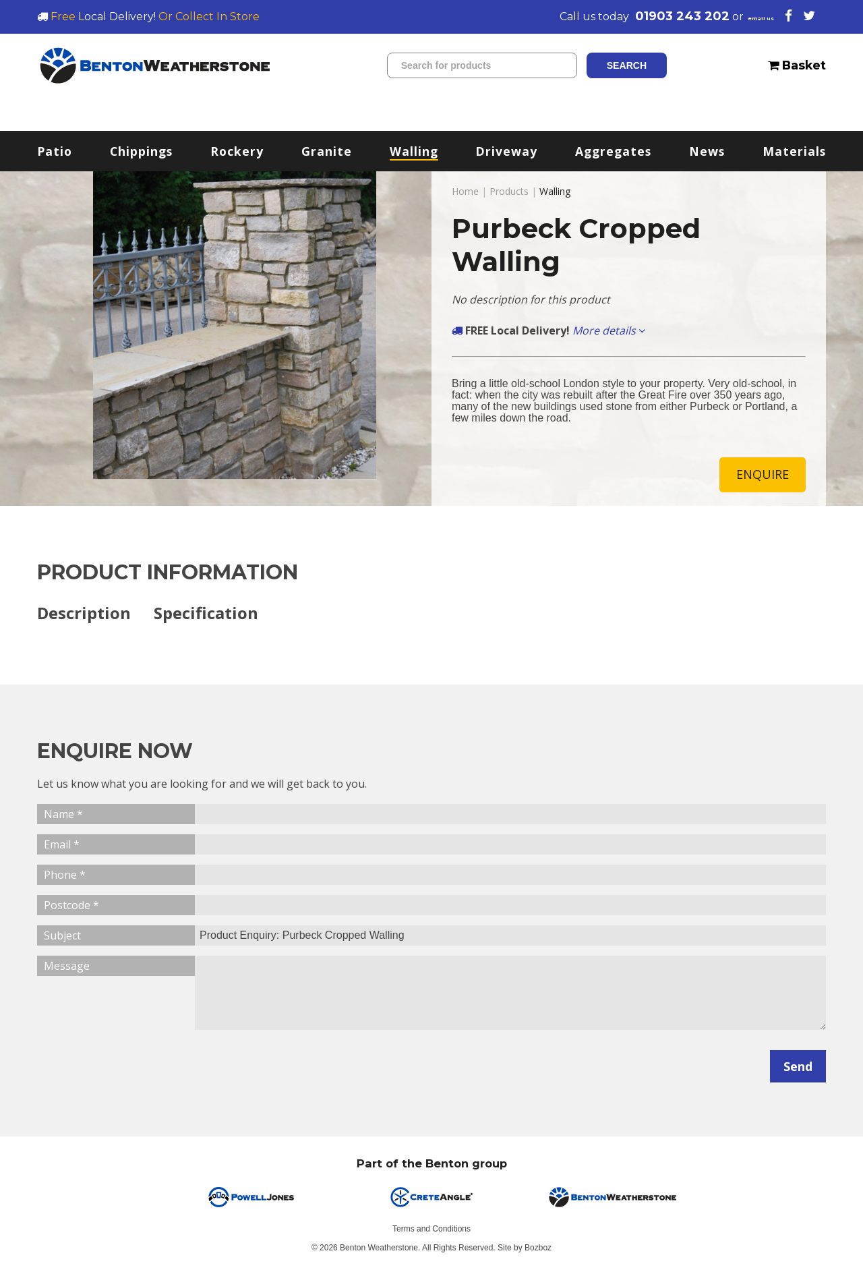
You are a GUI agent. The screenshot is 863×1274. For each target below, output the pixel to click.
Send (797, 1068)
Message (67, 967)
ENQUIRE (762, 475)
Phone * (65, 876)
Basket (797, 65)
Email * (62, 845)
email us (747, 16)
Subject (62, 936)
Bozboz (538, 1249)
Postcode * (71, 906)
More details (608, 330)
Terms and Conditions (431, 1230)
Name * (63, 815)
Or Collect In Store (209, 16)
